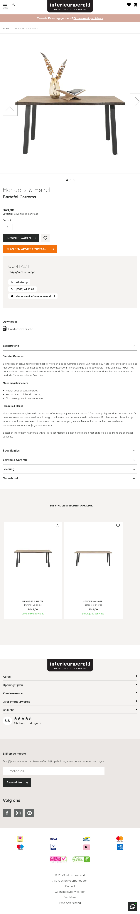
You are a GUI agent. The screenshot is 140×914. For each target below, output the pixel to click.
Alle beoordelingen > (27, 723)
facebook (7, 813)
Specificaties (11, 450)
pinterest (29, 813)
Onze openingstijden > (88, 18)
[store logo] (70, 6)
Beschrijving (11, 346)
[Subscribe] (17, 782)
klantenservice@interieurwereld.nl (35, 296)
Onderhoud (10, 478)
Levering (8, 469)
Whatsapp (22, 282)
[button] (66, 180)
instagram (18, 813)
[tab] (70, 345)
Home (6, 28)
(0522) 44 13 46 (25, 289)
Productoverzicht (20, 329)
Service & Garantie (15, 460)
